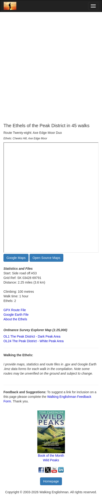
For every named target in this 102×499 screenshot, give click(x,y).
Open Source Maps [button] (46, 258)
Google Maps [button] (16, 258)
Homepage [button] (51, 481)
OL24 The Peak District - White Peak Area (33, 341)
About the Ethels (15, 319)
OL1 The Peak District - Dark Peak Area (31, 336)
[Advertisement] (51, 67)
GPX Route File (14, 310)
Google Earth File (16, 314)
